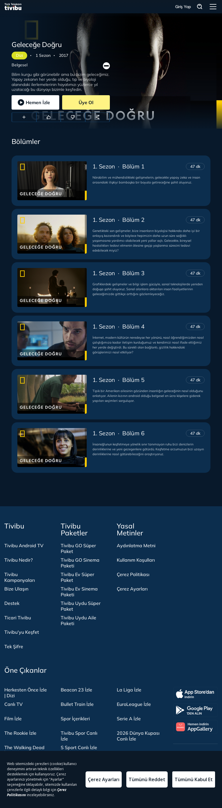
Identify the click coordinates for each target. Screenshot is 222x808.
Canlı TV (13, 704)
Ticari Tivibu (17, 617)
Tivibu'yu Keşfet (21, 632)
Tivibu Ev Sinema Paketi (79, 591)
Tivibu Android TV (23, 545)
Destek (11, 603)
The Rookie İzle (20, 733)
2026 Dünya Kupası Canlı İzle (138, 736)
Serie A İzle (129, 718)
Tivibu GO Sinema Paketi (80, 563)
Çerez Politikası (133, 574)
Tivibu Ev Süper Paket (77, 577)
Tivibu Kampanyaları (19, 577)
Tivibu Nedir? (18, 560)
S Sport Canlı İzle (79, 747)
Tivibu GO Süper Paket (78, 548)
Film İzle (13, 718)
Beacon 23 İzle (76, 690)
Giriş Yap (183, 6)
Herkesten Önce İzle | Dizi (25, 692)
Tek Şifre (13, 646)
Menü (213, 6)
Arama (200, 7)
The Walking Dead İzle (24, 750)
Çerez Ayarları (132, 589)
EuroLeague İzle (134, 704)
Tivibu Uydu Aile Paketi (78, 620)
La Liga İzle (129, 690)
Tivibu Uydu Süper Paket (81, 606)
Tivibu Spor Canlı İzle (79, 736)
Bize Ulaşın (16, 589)
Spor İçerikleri (75, 718)
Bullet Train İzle (77, 704)
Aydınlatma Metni (136, 545)
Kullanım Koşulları (136, 560)
